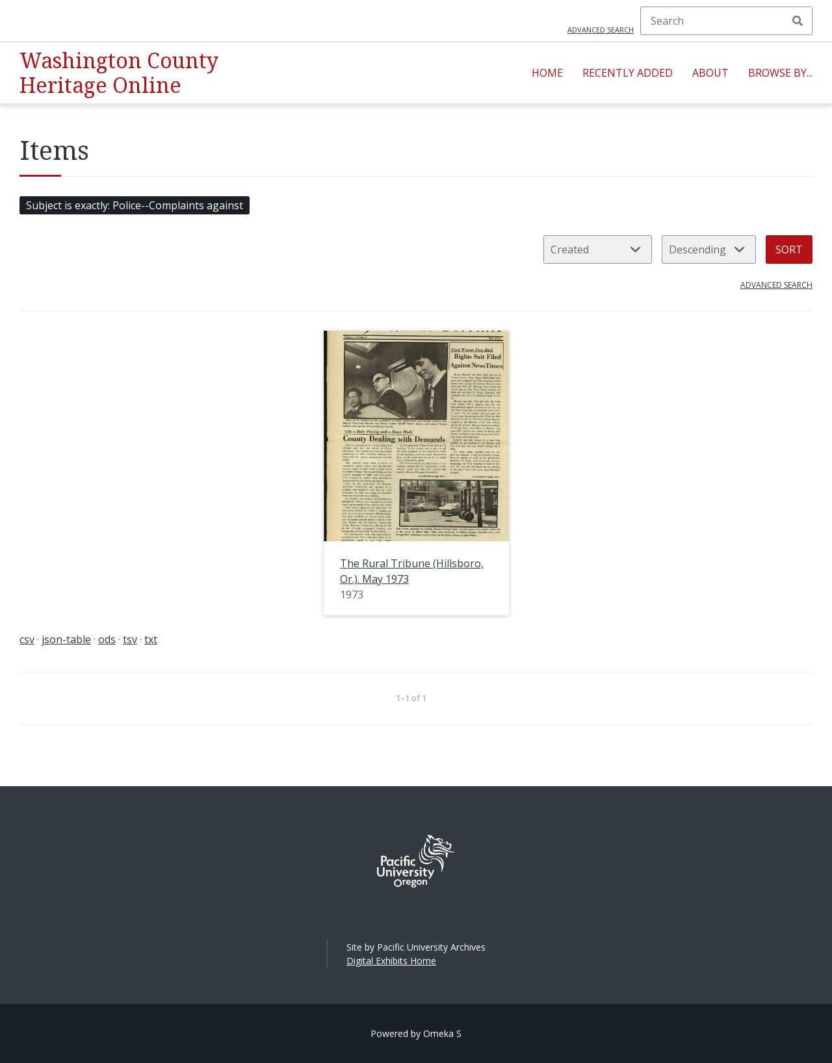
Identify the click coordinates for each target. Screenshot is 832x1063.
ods (107, 639)
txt (150, 639)
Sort (789, 249)
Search (797, 20)
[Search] (726, 20)
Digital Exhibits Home (391, 960)
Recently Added (627, 73)
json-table (66, 639)
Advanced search (600, 29)
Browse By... (780, 73)
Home (547, 73)
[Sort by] (597, 249)
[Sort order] (709, 249)
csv (27, 639)
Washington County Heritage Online (119, 72)
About (710, 73)
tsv (130, 639)
